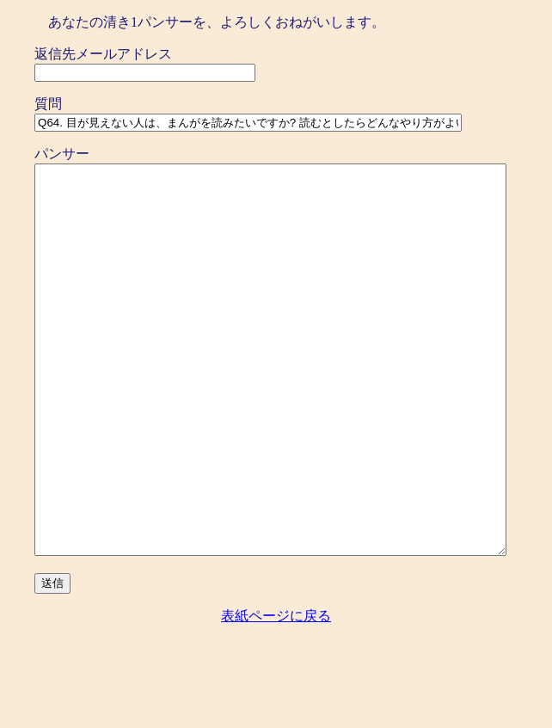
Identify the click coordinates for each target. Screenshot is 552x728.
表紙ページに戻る (276, 693)
